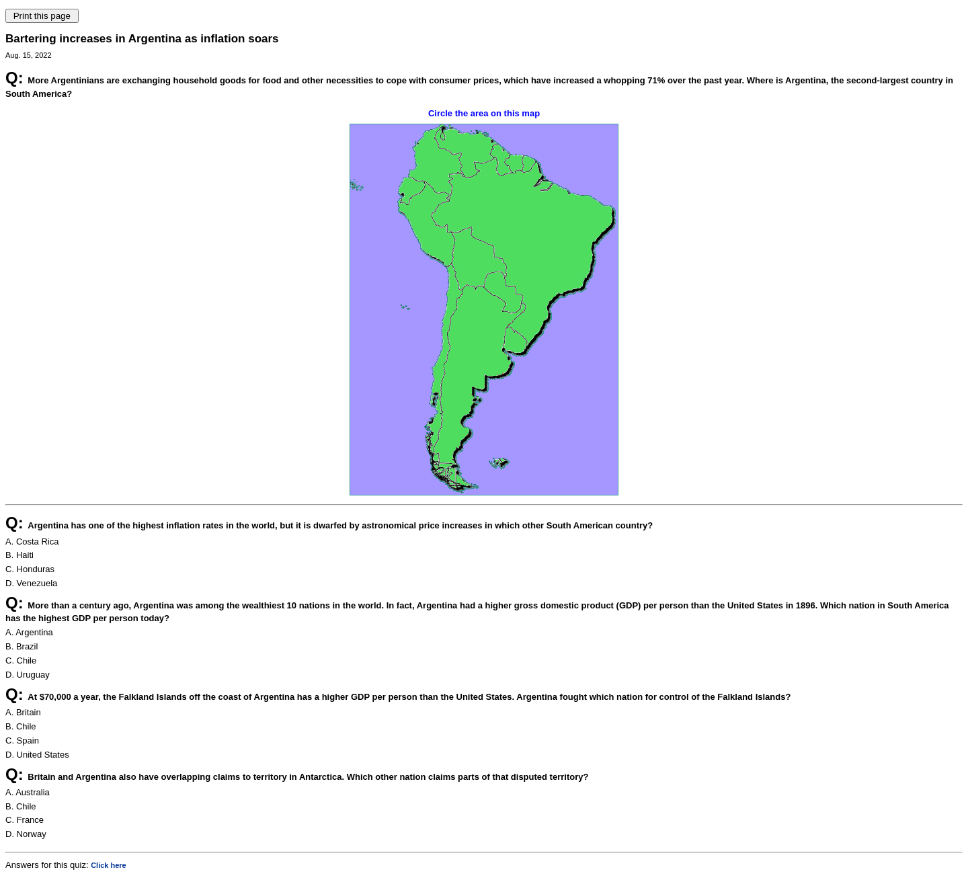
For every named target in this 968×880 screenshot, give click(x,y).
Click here (108, 865)
